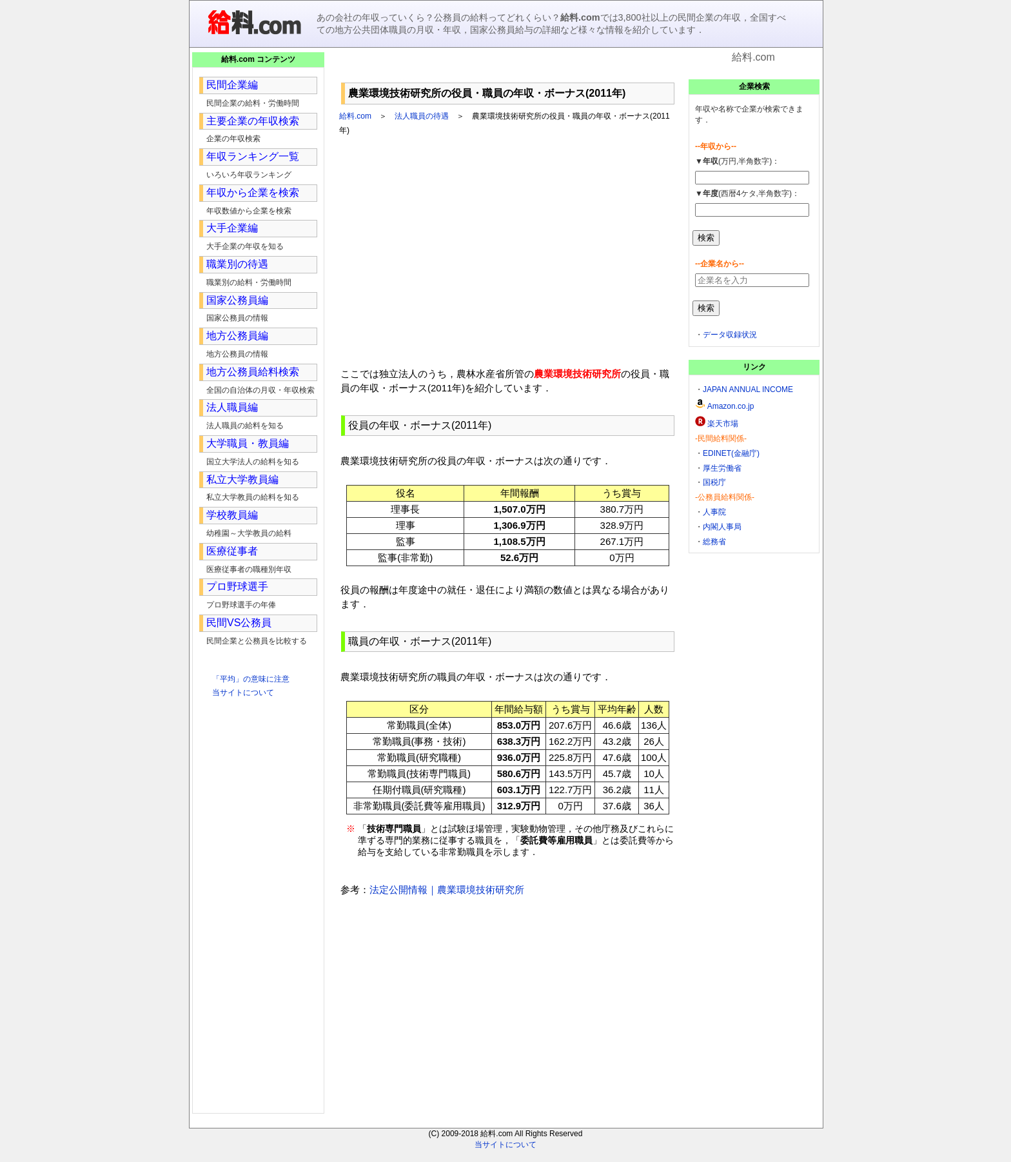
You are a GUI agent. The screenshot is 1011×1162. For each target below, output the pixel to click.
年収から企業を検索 (252, 192)
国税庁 (714, 482)
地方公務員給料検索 (252, 371)
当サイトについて (243, 692)
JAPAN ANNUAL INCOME (748, 389)
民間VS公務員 (238, 622)
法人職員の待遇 (422, 116)
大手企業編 (232, 227)
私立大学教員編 (242, 479)
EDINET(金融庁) (731, 453)
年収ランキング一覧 (252, 156)
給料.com (355, 116)
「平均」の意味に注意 (251, 679)
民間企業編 (232, 84)
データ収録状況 (730, 334)
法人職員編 (232, 407)
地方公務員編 (237, 335)
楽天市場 (722, 423)
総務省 (714, 541)
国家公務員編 (237, 300)
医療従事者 (232, 551)
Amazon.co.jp (730, 406)
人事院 (714, 512)
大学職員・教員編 (247, 443)
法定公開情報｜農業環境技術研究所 (446, 889)
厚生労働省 (722, 468)
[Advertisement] (508, 70)
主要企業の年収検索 (252, 120)
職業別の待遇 (237, 264)
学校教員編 (232, 514)
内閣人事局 (722, 526)
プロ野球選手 (237, 586)
